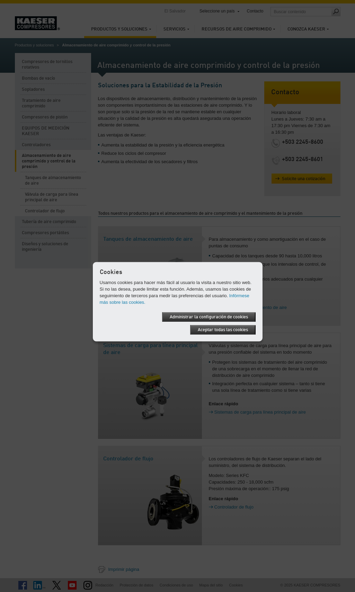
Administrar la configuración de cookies (209, 317)
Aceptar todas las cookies (223, 329)
